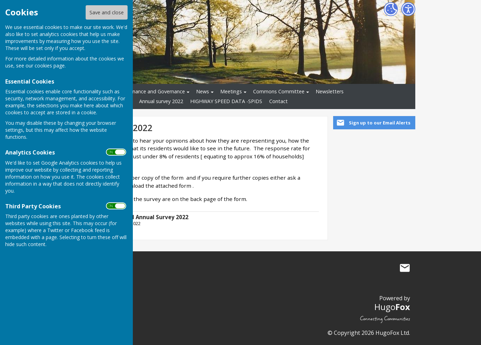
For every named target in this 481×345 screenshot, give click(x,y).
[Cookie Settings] (391, 9)
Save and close (106, 12)
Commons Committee (278, 91)
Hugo (392, 306)
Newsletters (330, 91)
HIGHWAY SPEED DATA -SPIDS (226, 101)
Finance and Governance (157, 91)
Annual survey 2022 (161, 101)
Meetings (231, 91)
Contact (278, 101)
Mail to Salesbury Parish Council (405, 268)
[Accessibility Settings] (408, 9)
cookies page (50, 65)
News (202, 91)
